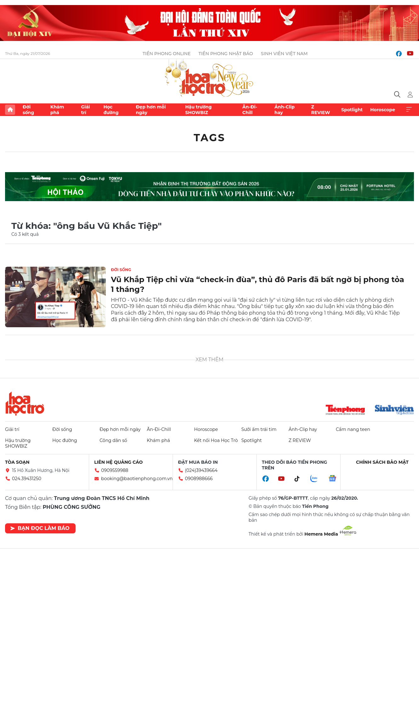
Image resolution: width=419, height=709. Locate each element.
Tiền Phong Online (166, 53)
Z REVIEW (320, 109)
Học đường (110, 109)
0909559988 (114, 470)
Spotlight (352, 110)
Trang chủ (10, 110)
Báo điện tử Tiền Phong (209, 78)
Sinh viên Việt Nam (284, 53)
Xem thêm (409, 110)
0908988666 (199, 478)
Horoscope (382, 110)
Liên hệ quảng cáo (118, 462)
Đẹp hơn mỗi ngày (151, 109)
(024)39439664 (201, 470)
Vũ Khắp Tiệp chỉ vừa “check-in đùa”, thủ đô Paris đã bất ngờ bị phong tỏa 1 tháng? (257, 284)
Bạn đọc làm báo (40, 528)
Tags (210, 137)
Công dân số (113, 440)
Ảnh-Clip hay (284, 109)
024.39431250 (26, 478)
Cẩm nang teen (353, 429)
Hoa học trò (25, 403)
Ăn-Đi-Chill (249, 109)
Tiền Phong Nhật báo (225, 53)
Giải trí (85, 109)
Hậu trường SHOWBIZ (198, 109)
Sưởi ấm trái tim (259, 429)
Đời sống (28, 109)
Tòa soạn (17, 462)
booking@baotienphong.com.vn (137, 478)
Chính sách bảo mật (382, 462)
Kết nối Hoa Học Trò (216, 440)
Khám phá (57, 109)
